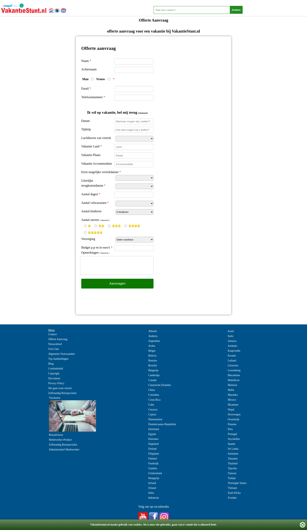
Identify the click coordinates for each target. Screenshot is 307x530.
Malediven (233, 380)
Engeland (153, 443)
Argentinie (154, 340)
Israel (231, 331)
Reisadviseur (56, 434)
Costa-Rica (154, 399)
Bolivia (152, 355)
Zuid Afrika (234, 492)
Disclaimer (54, 378)
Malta (231, 389)
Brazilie (152, 365)
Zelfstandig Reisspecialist (62, 393)
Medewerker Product (60, 439)
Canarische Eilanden (159, 385)
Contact (52, 334)
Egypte (152, 434)
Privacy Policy (56, 383)
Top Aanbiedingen (58, 358)
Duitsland (153, 429)
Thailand (232, 463)
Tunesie (232, 473)
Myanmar (233, 404)
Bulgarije (153, 370)
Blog (51, 363)
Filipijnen (153, 453)
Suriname (233, 453)
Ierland (152, 483)
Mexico (232, 399)
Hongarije (153, 478)
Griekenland (155, 473)
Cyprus (152, 414)
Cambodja (154, 375)
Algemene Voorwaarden (61, 353)
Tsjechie (232, 468)
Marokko (233, 394)
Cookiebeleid (55, 368)
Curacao (152, 409)
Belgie (151, 350)
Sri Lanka (233, 448)
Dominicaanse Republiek (162, 424)
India (151, 492)
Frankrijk (153, 463)
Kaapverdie (234, 350)
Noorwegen (234, 414)
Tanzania (232, 458)
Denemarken (155, 419)
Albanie (152, 331)
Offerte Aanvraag (57, 339)
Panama (232, 424)
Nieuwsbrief (55, 344)
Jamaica (232, 340)
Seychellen (234, 438)
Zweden (232, 497)
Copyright (54, 373)
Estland (152, 448)
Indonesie (153, 497)
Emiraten (153, 438)
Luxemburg (234, 370)
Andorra (152, 336)
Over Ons (53, 349)
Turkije (232, 478)
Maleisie (232, 385)
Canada (152, 380)
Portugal (232, 434)
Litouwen (233, 365)
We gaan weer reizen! (60, 388)
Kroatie (232, 355)
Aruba (151, 345)
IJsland (152, 487)
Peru (230, 429)
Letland (232, 360)
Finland (152, 458)
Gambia (152, 468)
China (151, 389)
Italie (230, 336)
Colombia (153, 394)
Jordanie (232, 345)
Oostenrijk (233, 419)
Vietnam (232, 487)
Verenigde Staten (237, 483)
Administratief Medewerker (64, 449)
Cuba (151, 404)
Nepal (231, 409)
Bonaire (152, 360)
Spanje (231, 443)
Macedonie (234, 375)
